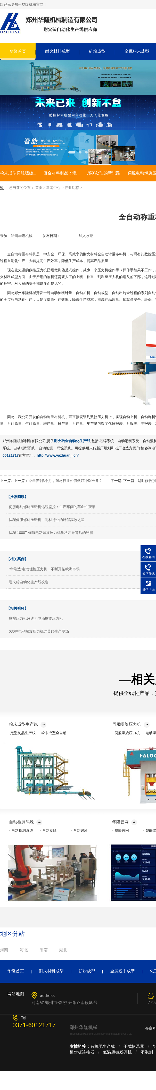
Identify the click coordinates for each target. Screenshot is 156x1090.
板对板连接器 (82, 1052)
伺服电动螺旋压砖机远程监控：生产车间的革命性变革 (52, 507)
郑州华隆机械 (21, 236)
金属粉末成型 (122, 971)
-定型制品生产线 (22, 733)
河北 (24, 950)
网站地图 (15, 994)
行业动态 (71, 188)
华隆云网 (124, 822)
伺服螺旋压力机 (131, 724)
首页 (39, 188)
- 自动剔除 (48, 830)
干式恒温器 (134, 1046)
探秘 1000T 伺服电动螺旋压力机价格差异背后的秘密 (51, 533)
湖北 (63, 950)
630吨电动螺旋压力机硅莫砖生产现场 (39, 631)
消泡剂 (147, 1052)
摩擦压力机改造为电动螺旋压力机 (36, 618)
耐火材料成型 (57, 51)
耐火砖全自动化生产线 (72, 441)
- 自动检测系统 (21, 830)
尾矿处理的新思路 (103, 173)
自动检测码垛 (25, 822)
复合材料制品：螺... (62, 173)
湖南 (43, 950)
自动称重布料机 (23, 254)
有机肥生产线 (102, 1046)
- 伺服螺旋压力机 (126, 733)
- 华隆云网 (120, 830)
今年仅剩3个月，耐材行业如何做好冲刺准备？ (65, 481)
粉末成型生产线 (27, 724)
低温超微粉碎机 (117, 1052)
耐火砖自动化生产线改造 (28, 582)
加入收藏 (86, 236)
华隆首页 (18, 51)
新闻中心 (53, 188)
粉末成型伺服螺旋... (18, 173)
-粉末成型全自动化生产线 (60, 733)
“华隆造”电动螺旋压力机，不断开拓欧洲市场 (44, 569)
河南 (4, 950)
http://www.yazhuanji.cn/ (58, 455)
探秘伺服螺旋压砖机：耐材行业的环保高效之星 (47, 520)
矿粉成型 (97, 51)
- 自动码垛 (79, 830)
